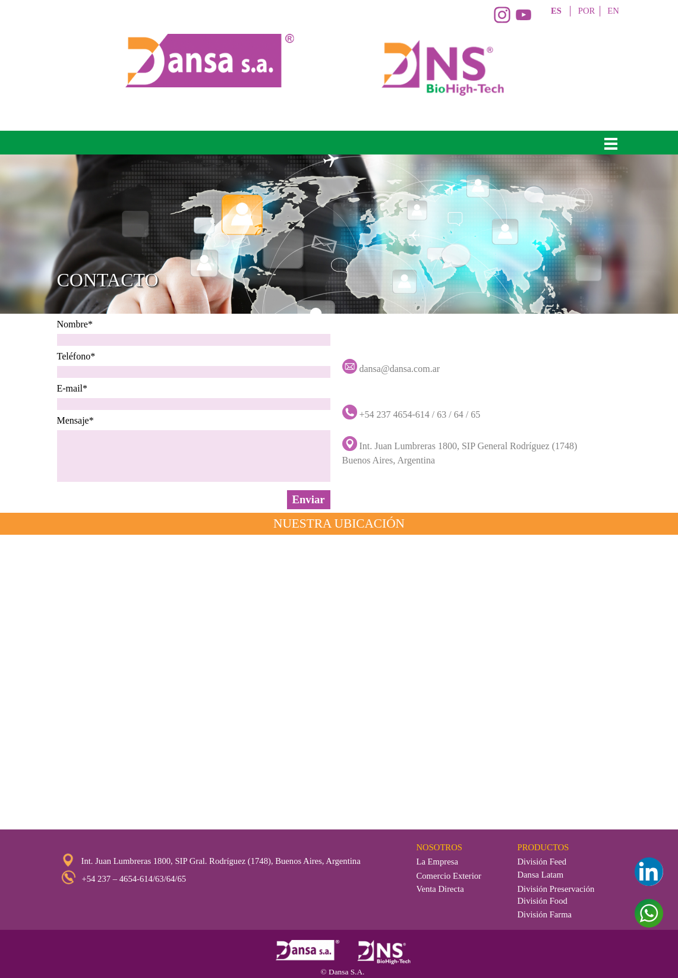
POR (586, 10)
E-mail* (72, 388)
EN (613, 10)
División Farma (545, 914)
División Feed (542, 861)
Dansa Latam (541, 874)
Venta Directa (440, 889)
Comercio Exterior (449, 876)
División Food (542, 901)
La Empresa (437, 861)
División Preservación (556, 889)
